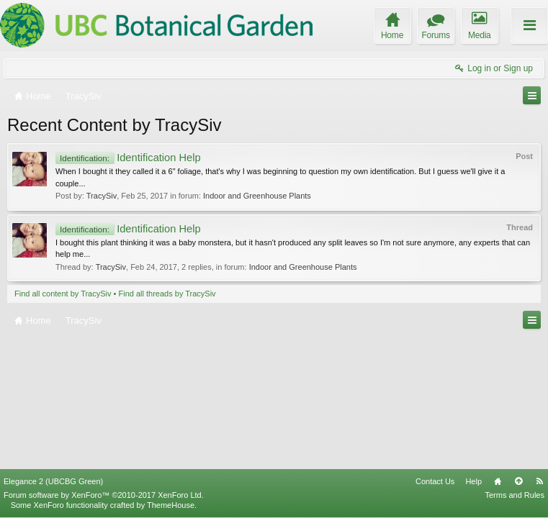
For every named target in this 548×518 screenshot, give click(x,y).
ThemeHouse (170, 505)
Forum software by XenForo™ (104, 495)
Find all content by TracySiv (63, 293)
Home (498, 481)
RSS (539, 481)
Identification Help (128, 157)
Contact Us (435, 481)
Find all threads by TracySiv (167, 293)
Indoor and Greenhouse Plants (257, 195)
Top (518, 481)
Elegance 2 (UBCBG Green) (53, 481)
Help (473, 481)
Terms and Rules (514, 495)
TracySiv (101, 195)
